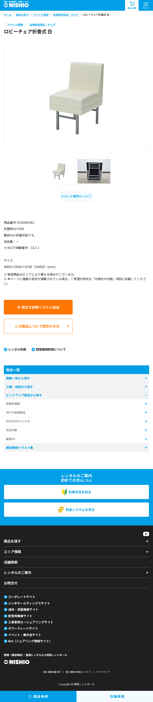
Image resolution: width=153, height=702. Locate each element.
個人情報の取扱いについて (79, 671)
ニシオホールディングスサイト (29, 603)
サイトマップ (102, 671)
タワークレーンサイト (23, 628)
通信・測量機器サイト (23, 609)
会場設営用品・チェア (42, 24)
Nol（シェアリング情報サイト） (30, 641)
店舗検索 (11, 562)
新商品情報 (13, 404)
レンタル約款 (17, 349)
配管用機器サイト (20, 616)
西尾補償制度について (51, 349)
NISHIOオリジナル (18, 421)
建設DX (10, 439)
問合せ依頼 (132, 5)
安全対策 (11, 430)
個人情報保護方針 (52, 671)
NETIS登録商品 (16, 412)
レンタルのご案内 (17, 572)
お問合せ (11, 583)
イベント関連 (15, 24)
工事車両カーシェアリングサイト (30, 622)
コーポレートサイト (21, 597)
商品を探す (12, 541)
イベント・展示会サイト (24, 635)
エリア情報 (12, 551)
